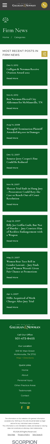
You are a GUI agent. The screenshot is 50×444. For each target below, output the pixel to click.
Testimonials (25, 390)
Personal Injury (25, 380)
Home (25, 370)
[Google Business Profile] (28, 407)
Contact (25, 395)
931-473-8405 (25, 338)
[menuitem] (11, 434)
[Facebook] (21, 407)
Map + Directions (25, 358)
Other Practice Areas (24, 385)
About (25, 375)
